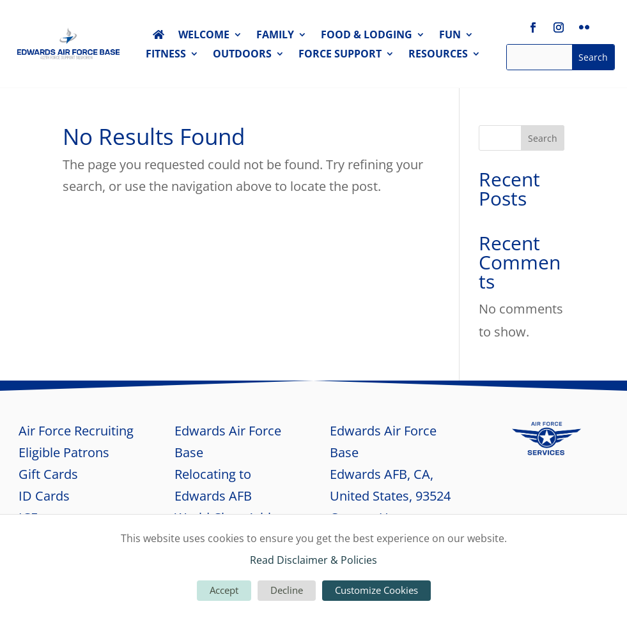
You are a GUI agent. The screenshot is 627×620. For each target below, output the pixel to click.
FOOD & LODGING (366, 36)
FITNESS (166, 55)
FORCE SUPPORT (340, 55)
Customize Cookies (376, 590)
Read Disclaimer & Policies (313, 560)
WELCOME (203, 36)
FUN (450, 36)
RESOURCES (438, 55)
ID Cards (44, 495)
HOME (158, 37)
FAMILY (275, 36)
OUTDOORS (242, 55)
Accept (224, 590)
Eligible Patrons (64, 452)
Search (542, 138)
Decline (286, 590)
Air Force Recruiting (76, 430)
